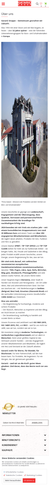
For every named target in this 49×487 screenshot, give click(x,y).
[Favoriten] (41, 4)
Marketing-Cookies (34, 475)
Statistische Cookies (14, 475)
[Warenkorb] (45, 6)
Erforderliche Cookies (15, 472)
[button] (37, 4)
